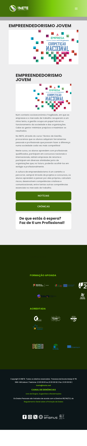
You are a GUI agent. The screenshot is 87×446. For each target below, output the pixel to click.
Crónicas (43, 206)
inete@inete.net (43, 385)
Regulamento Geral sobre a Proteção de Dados (43, 402)
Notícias (43, 195)
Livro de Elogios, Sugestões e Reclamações (43, 394)
